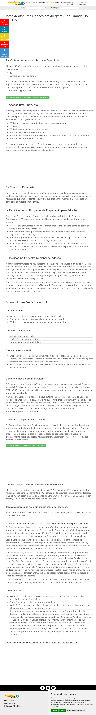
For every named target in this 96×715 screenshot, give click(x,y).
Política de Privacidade (12, 706)
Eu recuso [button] (62, 710)
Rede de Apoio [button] (82, 4)
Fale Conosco (9, 703)
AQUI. (39, 411)
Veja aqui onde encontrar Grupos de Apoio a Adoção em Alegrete (26, 445)
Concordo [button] (54, 710)
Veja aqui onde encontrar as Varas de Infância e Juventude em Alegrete (27, 97)
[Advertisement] (48, 38)
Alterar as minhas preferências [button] (76, 710)
